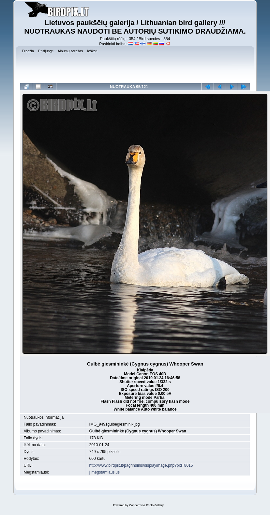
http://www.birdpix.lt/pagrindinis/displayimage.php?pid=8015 (141, 465)
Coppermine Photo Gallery (146, 505)
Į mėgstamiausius (104, 472)
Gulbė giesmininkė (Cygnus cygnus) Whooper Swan (137, 431)
